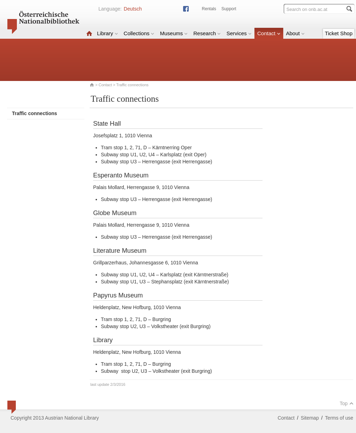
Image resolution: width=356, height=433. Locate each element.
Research (207, 33)
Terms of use (339, 418)
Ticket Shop (338, 33)
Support (228, 8)
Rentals (209, 8)
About (295, 33)
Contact (268, 33)
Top (346, 403)
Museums (174, 33)
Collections (139, 33)
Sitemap (310, 418)
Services (239, 33)
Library (107, 33)
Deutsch (133, 9)
